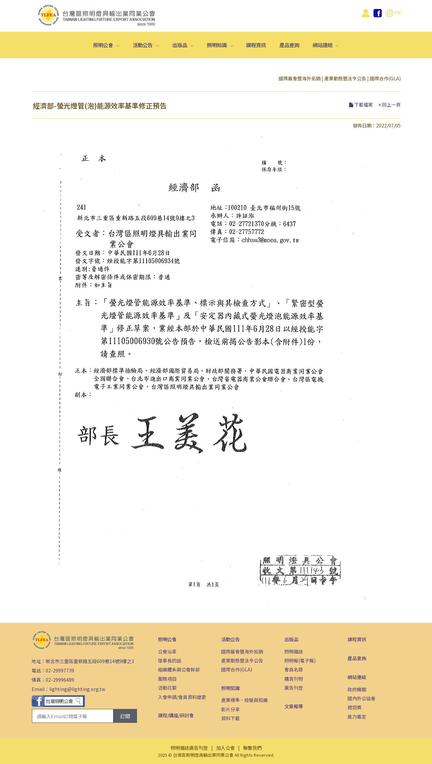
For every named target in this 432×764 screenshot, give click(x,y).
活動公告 (143, 44)
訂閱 (125, 716)
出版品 (180, 44)
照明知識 (217, 44)
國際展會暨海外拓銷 (300, 78)
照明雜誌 (293, 651)
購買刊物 (293, 678)
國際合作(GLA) (385, 78)
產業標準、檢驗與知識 (244, 700)
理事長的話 (169, 660)
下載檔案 (363, 104)
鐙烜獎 (354, 707)
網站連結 (323, 44)
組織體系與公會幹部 (179, 669)
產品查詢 (289, 44)
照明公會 (103, 44)
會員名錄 (293, 669)
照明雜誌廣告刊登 (189, 747)
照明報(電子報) (300, 660)
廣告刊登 (293, 687)
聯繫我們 (252, 747)
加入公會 (225, 747)
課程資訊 (256, 44)
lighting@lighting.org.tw (77, 689)
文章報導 (293, 706)
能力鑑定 (357, 716)
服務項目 (167, 678)
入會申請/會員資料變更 (182, 697)
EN (393, 12)
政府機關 (357, 689)
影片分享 (230, 709)
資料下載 (230, 718)
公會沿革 (167, 651)
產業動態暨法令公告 (345, 78)
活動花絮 (167, 687)
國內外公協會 (361, 698)
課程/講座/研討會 (176, 715)
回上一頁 (391, 104)
